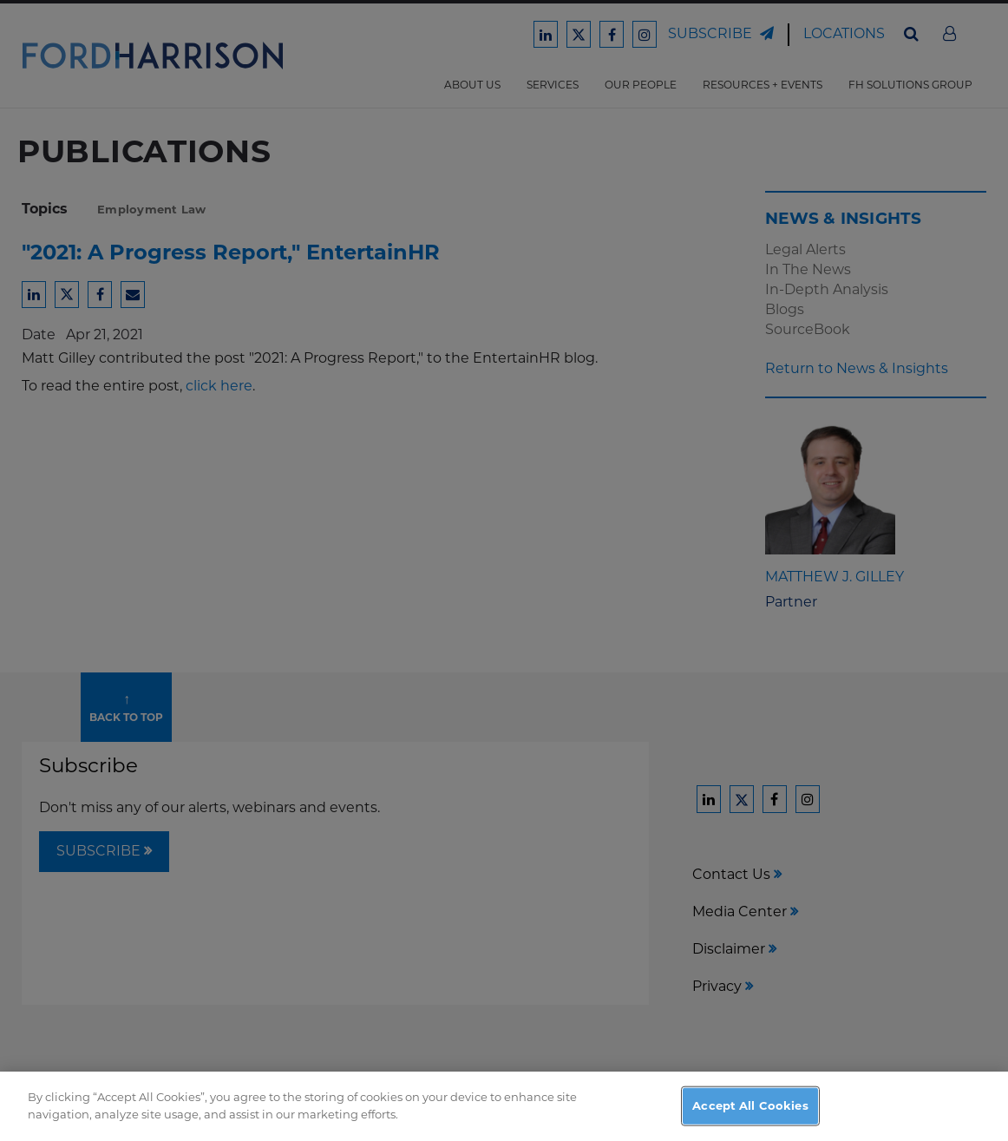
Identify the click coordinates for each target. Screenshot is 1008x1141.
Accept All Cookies (750, 1116)
